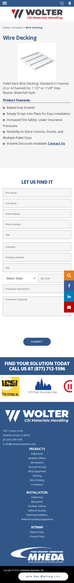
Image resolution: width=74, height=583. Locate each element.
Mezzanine (37, 501)
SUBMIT (37, 341)
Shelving (37, 475)
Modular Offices (37, 458)
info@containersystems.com (20, 444)
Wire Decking (37, 480)
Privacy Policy (37, 536)
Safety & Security (37, 510)
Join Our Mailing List (43, 576)
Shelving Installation (37, 515)
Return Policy (37, 532)
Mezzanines (37, 462)
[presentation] (37, 325)
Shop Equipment (37, 471)
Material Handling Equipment (37, 519)
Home (7, 27)
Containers (37, 484)
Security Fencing (37, 467)
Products (17, 27)
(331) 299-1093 (14, 439)
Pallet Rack (37, 453)
